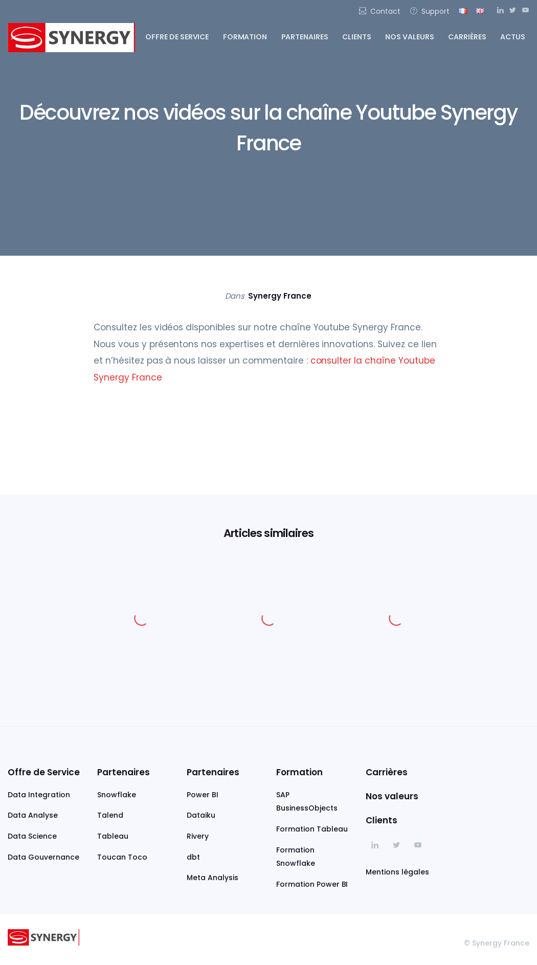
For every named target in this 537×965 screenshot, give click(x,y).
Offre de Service (44, 772)
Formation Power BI (312, 884)
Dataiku (201, 815)
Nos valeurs (409, 37)
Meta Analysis (212, 877)
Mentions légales (397, 872)
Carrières (467, 37)
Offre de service (177, 37)
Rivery (198, 836)
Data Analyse (33, 815)
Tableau (112, 836)
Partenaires (305, 37)
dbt (193, 857)
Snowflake (116, 795)
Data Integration (39, 795)
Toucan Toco (122, 857)
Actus (512, 37)
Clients (356, 37)
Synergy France (279, 295)
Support (430, 11)
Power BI (202, 795)
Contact (379, 11)
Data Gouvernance (43, 857)
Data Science (32, 836)
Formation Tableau (312, 829)
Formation (245, 37)
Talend (110, 815)
